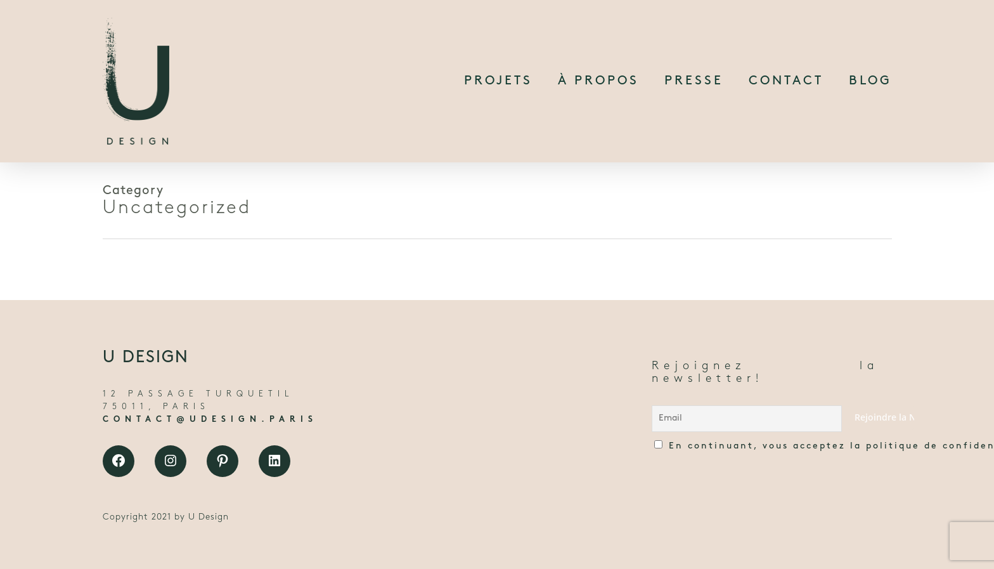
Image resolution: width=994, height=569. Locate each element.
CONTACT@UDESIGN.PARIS (210, 419)
